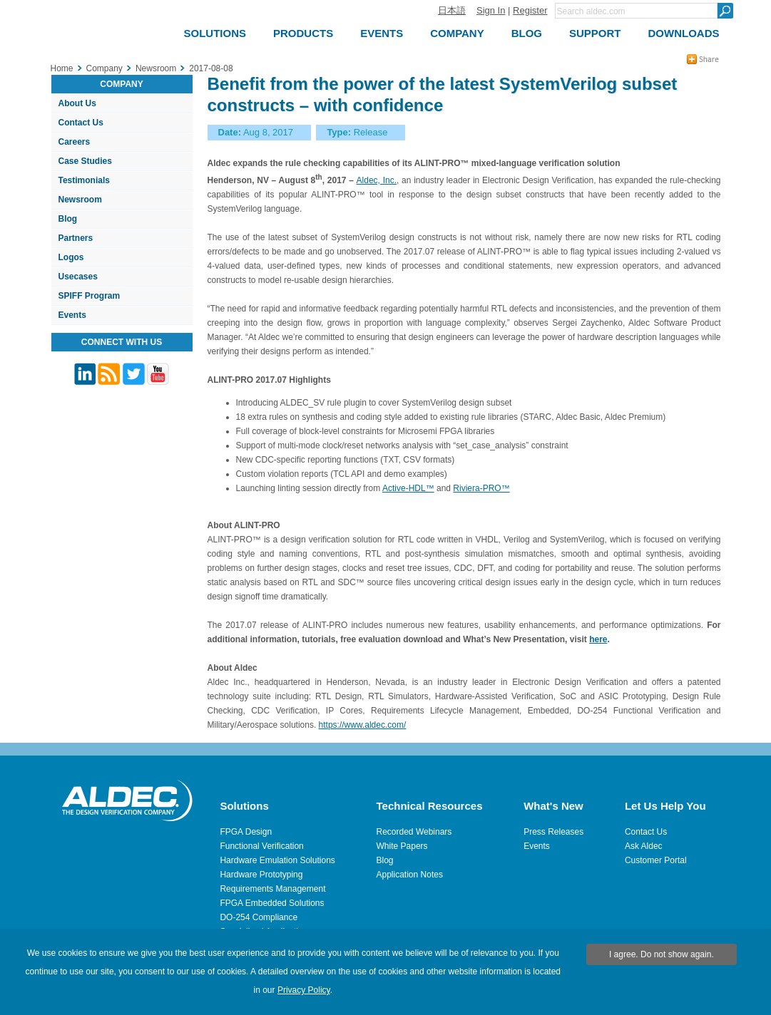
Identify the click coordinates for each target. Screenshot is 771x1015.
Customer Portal (656, 860)
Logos (71, 257)
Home (62, 68)
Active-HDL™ (408, 488)
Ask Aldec (644, 846)
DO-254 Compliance (258, 917)
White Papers (402, 846)
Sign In (490, 10)
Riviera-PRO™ (481, 488)
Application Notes (410, 875)
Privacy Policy (303, 990)
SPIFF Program (89, 296)
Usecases (78, 277)
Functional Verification (261, 846)
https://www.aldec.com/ (363, 725)
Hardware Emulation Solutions (277, 860)
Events (72, 315)
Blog (68, 219)
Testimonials (84, 180)
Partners (75, 238)
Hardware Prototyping (261, 875)
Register (530, 10)
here (598, 639)
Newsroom (80, 200)
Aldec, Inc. (377, 180)
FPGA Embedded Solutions (272, 903)
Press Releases (553, 832)
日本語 (452, 10)
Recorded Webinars (414, 832)
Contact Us (80, 123)
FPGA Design (246, 832)
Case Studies (85, 161)
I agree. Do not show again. (661, 954)
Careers (74, 142)
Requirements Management (272, 889)
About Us (77, 103)
